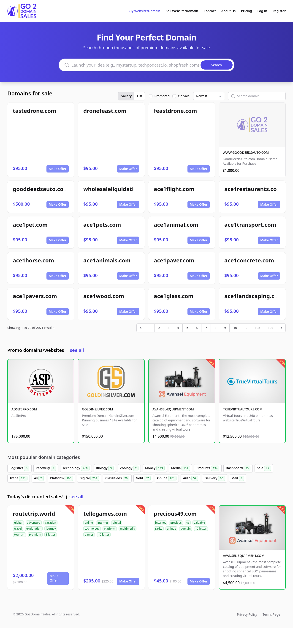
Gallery (126, 96)
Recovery (46, 468)
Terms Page (271, 614)
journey (51, 529)
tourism (19, 534)
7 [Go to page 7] (206, 328)
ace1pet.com (30, 224)
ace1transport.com (250, 224)
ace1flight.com (174, 189)
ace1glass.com (173, 296)
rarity (158, 529)
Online (166, 478)
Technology (76, 468)
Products (208, 468)
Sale (264, 468)
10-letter (103, 534)
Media (180, 468)
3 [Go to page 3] (168, 328)
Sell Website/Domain (182, 11)
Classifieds (117, 478)
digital (117, 523)
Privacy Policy (247, 614)
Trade (18, 478)
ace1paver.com (174, 260)
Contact (210, 11)
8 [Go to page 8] (215, 328)
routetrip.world (34, 513)
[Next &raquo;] (281, 327)
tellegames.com (105, 513)
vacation (50, 523)
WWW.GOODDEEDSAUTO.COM (246, 152)
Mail (237, 478)
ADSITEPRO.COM (24, 409)
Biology (105, 468)
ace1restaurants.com (253, 189)
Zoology (129, 468)
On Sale (184, 96)
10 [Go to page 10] (235, 328)
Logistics (19, 468)
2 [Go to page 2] (159, 328)
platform (109, 529)
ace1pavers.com (35, 296)
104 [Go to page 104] (270, 328)
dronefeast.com (104, 110)
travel (18, 529)
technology (92, 529)
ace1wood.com (103, 296)
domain (186, 529)
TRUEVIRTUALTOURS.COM (243, 409)
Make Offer (57, 169)
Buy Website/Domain (144, 11)
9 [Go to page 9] (225, 328)
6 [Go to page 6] (197, 328)
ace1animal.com (176, 224)
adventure (34, 523)
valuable (199, 523)
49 (39, 478)
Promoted (162, 96)
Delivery (214, 478)
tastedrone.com (34, 110)
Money (155, 468)
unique (171, 529)
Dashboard (238, 468)
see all (77, 350)
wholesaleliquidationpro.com (123, 189)
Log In (262, 11)
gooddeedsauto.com (41, 189)
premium (35, 534)
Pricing (246, 11)
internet (103, 523)
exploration (33, 529)
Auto (190, 478)
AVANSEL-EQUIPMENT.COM (173, 409)
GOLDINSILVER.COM (97, 409)
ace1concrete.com (249, 260)
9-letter (50, 534)
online (89, 523)
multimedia (127, 529)
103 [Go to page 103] (257, 328)
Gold (143, 478)
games (89, 534)
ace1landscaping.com (253, 296)
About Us (228, 11)
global (18, 523)
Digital (89, 478)
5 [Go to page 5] (187, 328)
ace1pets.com (102, 224)
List (139, 96)
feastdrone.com (175, 110)
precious (176, 523)
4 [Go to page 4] (178, 328)
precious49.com (175, 513)
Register (279, 11)
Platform (61, 478)
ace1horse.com (33, 260)
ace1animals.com (106, 260)
